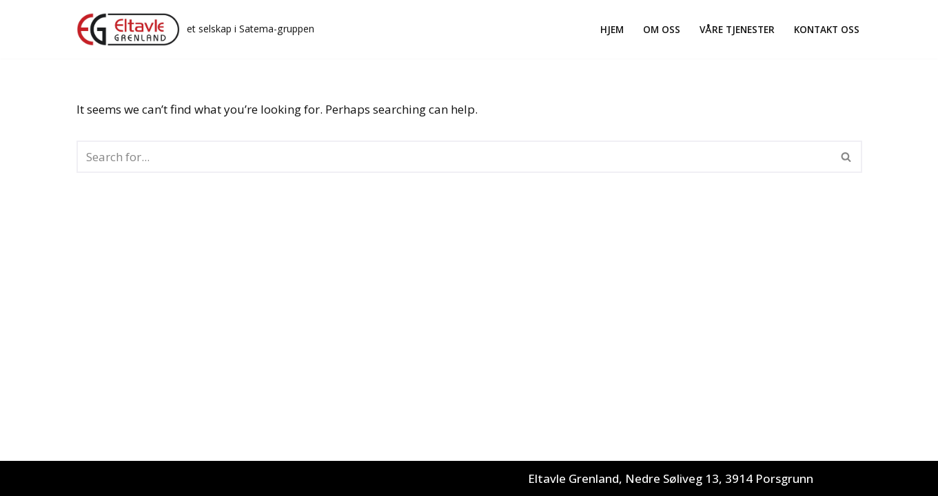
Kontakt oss (826, 29)
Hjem (612, 29)
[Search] (454, 157)
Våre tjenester (737, 29)
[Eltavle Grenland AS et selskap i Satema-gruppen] (195, 29)
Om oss (661, 29)
